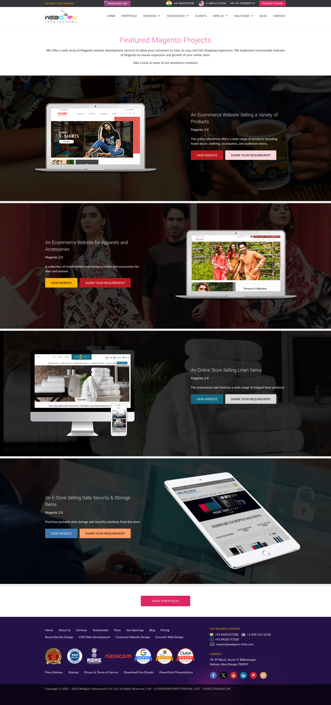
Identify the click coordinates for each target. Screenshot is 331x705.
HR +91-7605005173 (242, 3)
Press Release (54, 672)
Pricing (165, 630)
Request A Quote (272, 3)
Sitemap (73, 672)
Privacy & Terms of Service (101, 672)
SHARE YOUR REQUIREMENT (251, 155)
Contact (279, 16)
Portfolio (129, 16)
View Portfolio (165, 601)
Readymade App (117, 3)
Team (117, 630)
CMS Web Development (94, 637)
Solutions (244, 16)
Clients (200, 16)
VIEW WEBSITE (207, 155)
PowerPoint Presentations (176, 672)
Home (111, 16)
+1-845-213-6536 (212, 3)
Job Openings (135, 630)
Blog (263, 16)
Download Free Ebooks (139, 672)
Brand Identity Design (59, 637)
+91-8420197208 (180, 3)
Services (151, 16)
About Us (64, 630)
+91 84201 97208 (227, 639)
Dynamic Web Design (170, 637)
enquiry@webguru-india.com (234, 644)
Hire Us (220, 16)
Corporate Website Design (133, 637)
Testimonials (100, 630)
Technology (178, 16)
